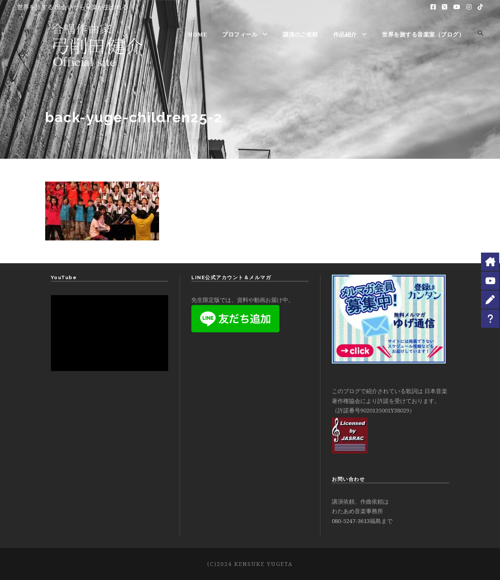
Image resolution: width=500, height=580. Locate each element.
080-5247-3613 (351, 521)
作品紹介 (345, 34)
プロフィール (239, 34)
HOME (197, 34)
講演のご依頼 (300, 34)
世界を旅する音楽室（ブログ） (423, 34)
